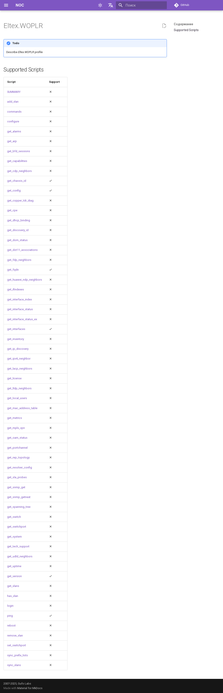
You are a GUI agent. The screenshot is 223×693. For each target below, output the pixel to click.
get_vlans (13, 586)
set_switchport (16, 645)
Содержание (183, 24)
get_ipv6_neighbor (18, 358)
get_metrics (14, 418)
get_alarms (14, 131)
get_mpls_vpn (16, 428)
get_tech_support (18, 546)
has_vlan (12, 596)
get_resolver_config (19, 467)
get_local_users (17, 398)
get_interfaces (16, 329)
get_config (14, 190)
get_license (14, 378)
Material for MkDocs (29, 688)
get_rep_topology (18, 457)
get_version (14, 576)
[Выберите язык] (110, 5)
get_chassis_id (16, 180)
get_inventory (15, 339)
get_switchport (16, 526)
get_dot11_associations (22, 250)
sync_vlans (14, 665)
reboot (11, 625)
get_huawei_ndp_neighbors (24, 279)
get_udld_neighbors (19, 556)
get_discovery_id (18, 230)
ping (10, 615)
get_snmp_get (16, 487)
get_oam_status (17, 437)
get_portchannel (17, 447)
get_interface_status (20, 309)
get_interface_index (19, 299)
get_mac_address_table (22, 408)
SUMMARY (13, 91)
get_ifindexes (15, 289)
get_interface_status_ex (22, 319)
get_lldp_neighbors (19, 388)
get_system (14, 536)
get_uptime (14, 566)
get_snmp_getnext (18, 497)
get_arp (12, 141)
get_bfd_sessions (18, 151)
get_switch (14, 516)
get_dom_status (17, 240)
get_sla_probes (17, 477)
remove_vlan (15, 635)
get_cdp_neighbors (19, 171)
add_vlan (13, 101)
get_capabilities (17, 161)
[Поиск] (141, 5)
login (10, 605)
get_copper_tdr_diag (20, 200)
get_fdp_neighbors (19, 260)
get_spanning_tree (18, 506)
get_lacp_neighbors (19, 368)
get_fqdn (13, 269)
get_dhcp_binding (18, 220)
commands (14, 111)
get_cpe (12, 210)
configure (13, 121)
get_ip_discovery (18, 348)
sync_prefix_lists (17, 655)
